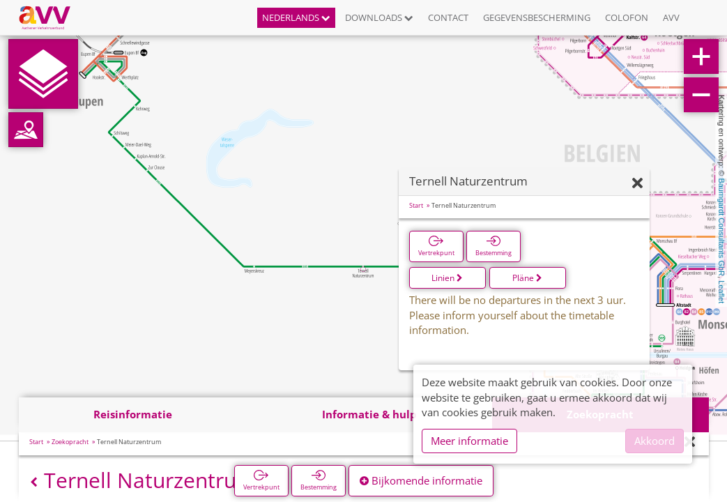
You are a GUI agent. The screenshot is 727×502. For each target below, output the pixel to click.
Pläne (527, 278)
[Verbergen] (637, 184)
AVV (671, 17)
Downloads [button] (379, 17)
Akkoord (654, 441)
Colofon (626, 17)
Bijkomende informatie (421, 480)
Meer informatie (469, 441)
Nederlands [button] (296, 17)
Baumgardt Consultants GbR (721, 227)
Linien (447, 278)
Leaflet (721, 291)
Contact (448, 17)
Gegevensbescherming (536, 17)
